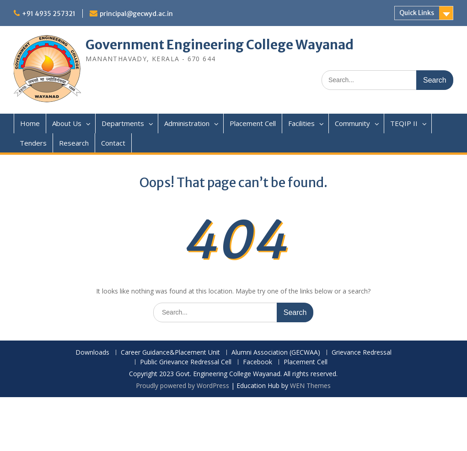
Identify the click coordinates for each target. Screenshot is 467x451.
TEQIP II (404, 123)
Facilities (301, 123)
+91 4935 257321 (48, 14)
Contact (113, 142)
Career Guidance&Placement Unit (170, 353)
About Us (66, 123)
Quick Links (416, 13)
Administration (186, 123)
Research (74, 142)
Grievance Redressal (362, 353)
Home (30, 123)
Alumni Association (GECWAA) (275, 353)
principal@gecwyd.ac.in (136, 14)
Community (352, 123)
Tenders (33, 142)
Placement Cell (253, 123)
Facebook (257, 362)
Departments (123, 123)
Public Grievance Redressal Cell (185, 362)
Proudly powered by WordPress (182, 385)
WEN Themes (310, 385)
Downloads (92, 353)
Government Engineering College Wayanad (220, 45)
